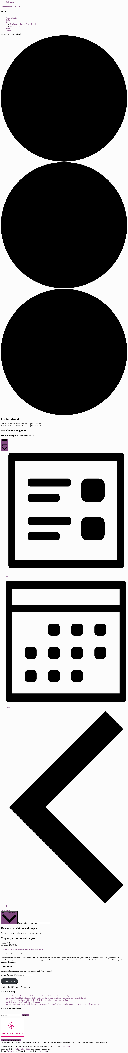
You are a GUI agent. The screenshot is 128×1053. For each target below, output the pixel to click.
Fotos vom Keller (16, 26)
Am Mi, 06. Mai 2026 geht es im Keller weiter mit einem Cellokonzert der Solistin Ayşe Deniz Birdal (43, 996)
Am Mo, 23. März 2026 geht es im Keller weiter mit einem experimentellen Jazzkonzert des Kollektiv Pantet (46, 998)
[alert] (64, 423)
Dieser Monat (6, 910)
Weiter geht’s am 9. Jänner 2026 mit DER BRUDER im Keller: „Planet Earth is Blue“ (37, 1000)
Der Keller (9, 22)
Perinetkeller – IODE (10, 7)
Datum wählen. (24, 923)
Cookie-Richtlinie (68, 1046)
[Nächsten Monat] (6, 906)
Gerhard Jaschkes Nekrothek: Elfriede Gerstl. (22, 949)
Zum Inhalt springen (8, 2)
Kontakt (9, 30)
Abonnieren (9, 981)
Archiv (8, 28)
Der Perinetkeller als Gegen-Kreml (23, 24)
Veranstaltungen (11, 18)
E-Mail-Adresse (7, 975)
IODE (8, 20)
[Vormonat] (66, 904)
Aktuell (8, 16)
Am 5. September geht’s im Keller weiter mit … (23, 1002)
